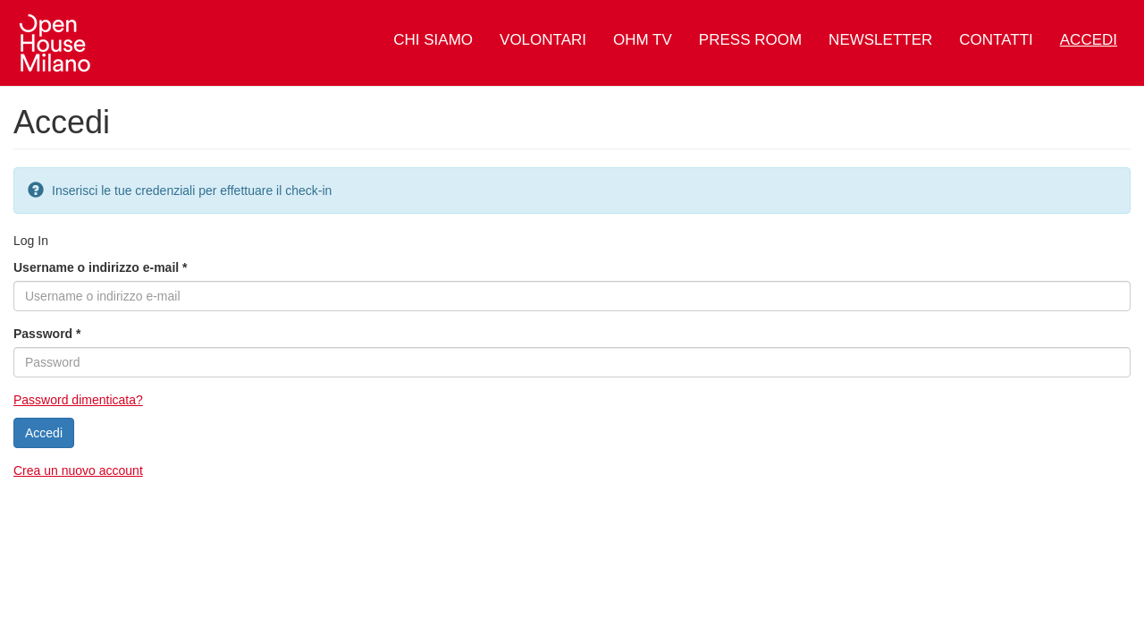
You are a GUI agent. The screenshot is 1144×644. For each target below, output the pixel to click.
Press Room (750, 39)
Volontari (543, 39)
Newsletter (880, 39)
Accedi (1088, 39)
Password (46, 333)
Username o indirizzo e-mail (100, 267)
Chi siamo (433, 39)
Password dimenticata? (78, 400)
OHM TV (642, 39)
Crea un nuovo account (78, 470)
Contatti (995, 39)
